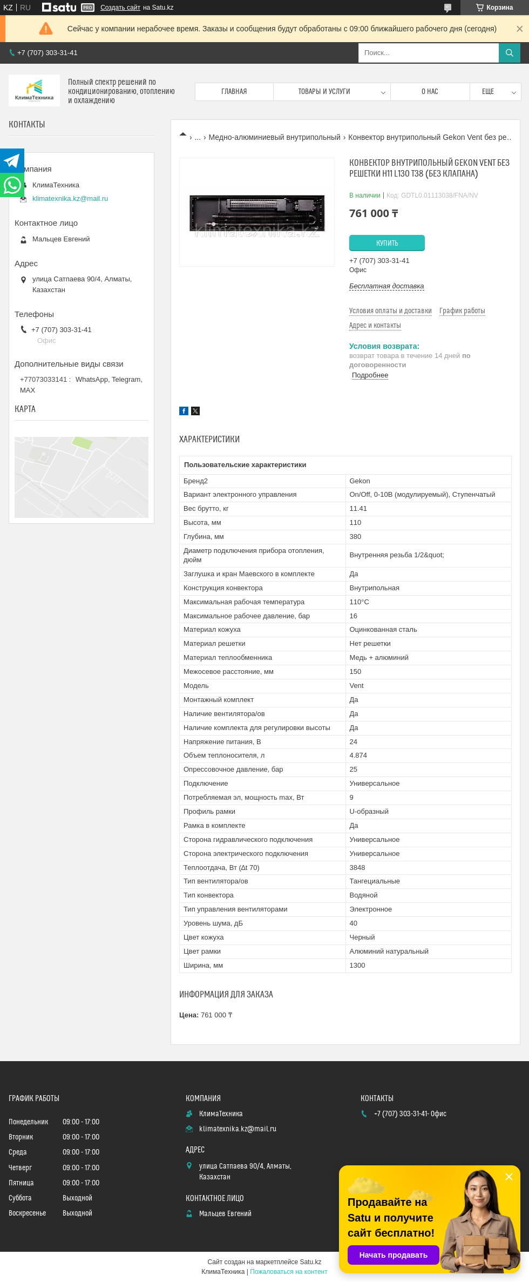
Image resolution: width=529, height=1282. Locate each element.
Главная (234, 91)
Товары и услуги (324, 91)
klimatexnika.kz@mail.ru (70, 198)
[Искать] (509, 53)
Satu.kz (310, 1262)
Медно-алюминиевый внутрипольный (275, 137)
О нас (430, 91)
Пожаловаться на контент (288, 1272)
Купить (387, 243)
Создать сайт (120, 7)
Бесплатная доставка (386, 286)
